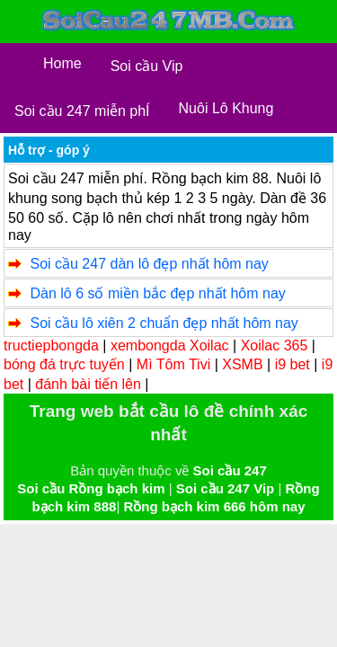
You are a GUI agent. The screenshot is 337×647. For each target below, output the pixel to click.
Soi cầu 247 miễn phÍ (82, 111)
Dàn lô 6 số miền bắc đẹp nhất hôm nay (157, 293)
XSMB (242, 364)
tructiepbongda (51, 345)
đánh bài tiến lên (88, 384)
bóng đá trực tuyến (64, 364)
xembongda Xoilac (170, 345)
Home (62, 63)
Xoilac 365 (274, 345)
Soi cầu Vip (147, 66)
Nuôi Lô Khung (226, 108)
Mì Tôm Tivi (173, 364)
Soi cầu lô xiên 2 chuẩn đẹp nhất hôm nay (163, 323)
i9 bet (292, 364)
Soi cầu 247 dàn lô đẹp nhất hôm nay (149, 263)
